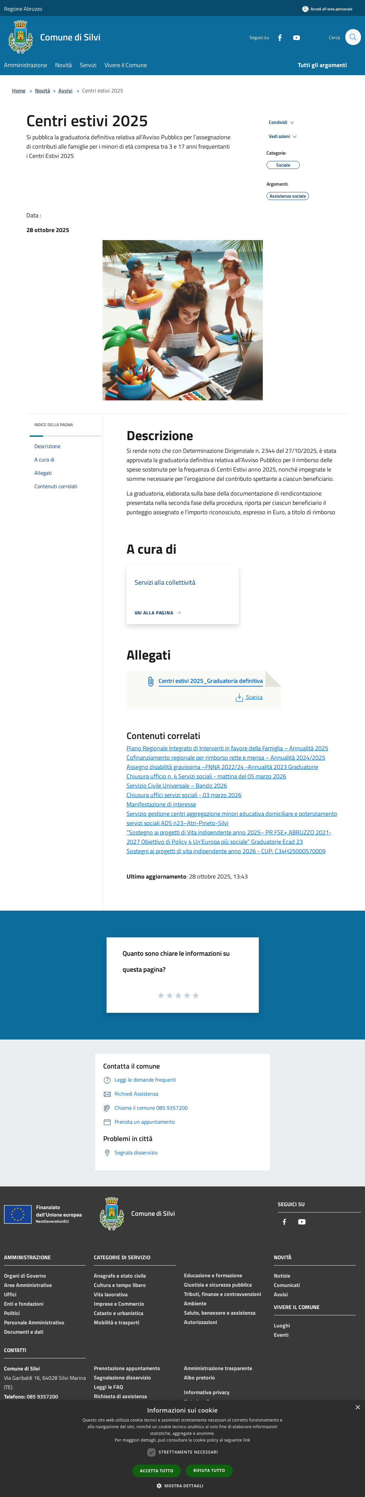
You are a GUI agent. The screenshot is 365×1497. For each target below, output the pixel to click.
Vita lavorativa (111, 1294)
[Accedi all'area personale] (327, 9)
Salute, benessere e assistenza (219, 1313)
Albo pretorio (199, 1377)
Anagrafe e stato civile (120, 1276)
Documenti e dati (23, 1332)
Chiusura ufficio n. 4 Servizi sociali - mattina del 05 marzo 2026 (206, 776)
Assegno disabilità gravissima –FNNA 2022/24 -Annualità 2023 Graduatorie (222, 766)
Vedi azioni (284, 137)
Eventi (281, 1335)
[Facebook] (277, 36)
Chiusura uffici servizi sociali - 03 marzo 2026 (184, 794)
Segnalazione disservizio (122, 1377)
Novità (42, 90)
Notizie (282, 1276)
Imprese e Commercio (119, 1304)
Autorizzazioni (200, 1322)
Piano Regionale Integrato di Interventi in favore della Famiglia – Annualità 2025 (227, 748)
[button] (183, 1485)
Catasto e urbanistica (118, 1313)
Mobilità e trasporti (116, 1322)
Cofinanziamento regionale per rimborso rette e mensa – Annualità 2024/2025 (226, 757)
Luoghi (282, 1325)
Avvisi (65, 90)
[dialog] (182, 1448)
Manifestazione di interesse (161, 804)
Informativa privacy (206, 1392)
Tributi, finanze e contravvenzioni (222, 1294)
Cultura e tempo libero (120, 1285)
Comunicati (287, 1285)
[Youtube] (293, 36)
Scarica (248, 697)
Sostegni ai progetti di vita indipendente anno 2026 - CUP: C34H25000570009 (226, 851)
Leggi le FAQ (108, 1387)
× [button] (357, 1407)
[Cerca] (353, 37)
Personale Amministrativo (34, 1322)
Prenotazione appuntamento (127, 1368)
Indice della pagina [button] (53, 424)
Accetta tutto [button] (156, 1471)
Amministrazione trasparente (218, 1368)
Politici (12, 1313)
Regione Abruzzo (23, 9)
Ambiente (195, 1303)
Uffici (10, 1294)
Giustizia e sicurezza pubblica (218, 1285)
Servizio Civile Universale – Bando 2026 (177, 785)
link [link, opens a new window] (246, 1440)
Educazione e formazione (213, 1275)
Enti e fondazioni (23, 1304)
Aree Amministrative (28, 1285)
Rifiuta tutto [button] (209, 1470)
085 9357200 (42, 1396)
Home (18, 90)
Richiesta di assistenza (120, 1396)
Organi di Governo (25, 1276)
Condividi (282, 123)
